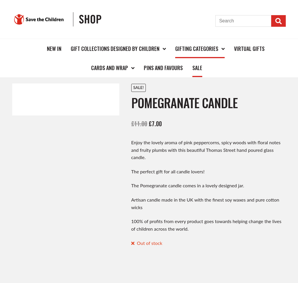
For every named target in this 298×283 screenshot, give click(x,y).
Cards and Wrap (109, 68)
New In (54, 48)
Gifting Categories (196, 48)
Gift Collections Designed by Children (115, 48)
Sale (197, 68)
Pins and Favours (163, 68)
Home (33, 48)
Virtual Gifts (249, 48)
